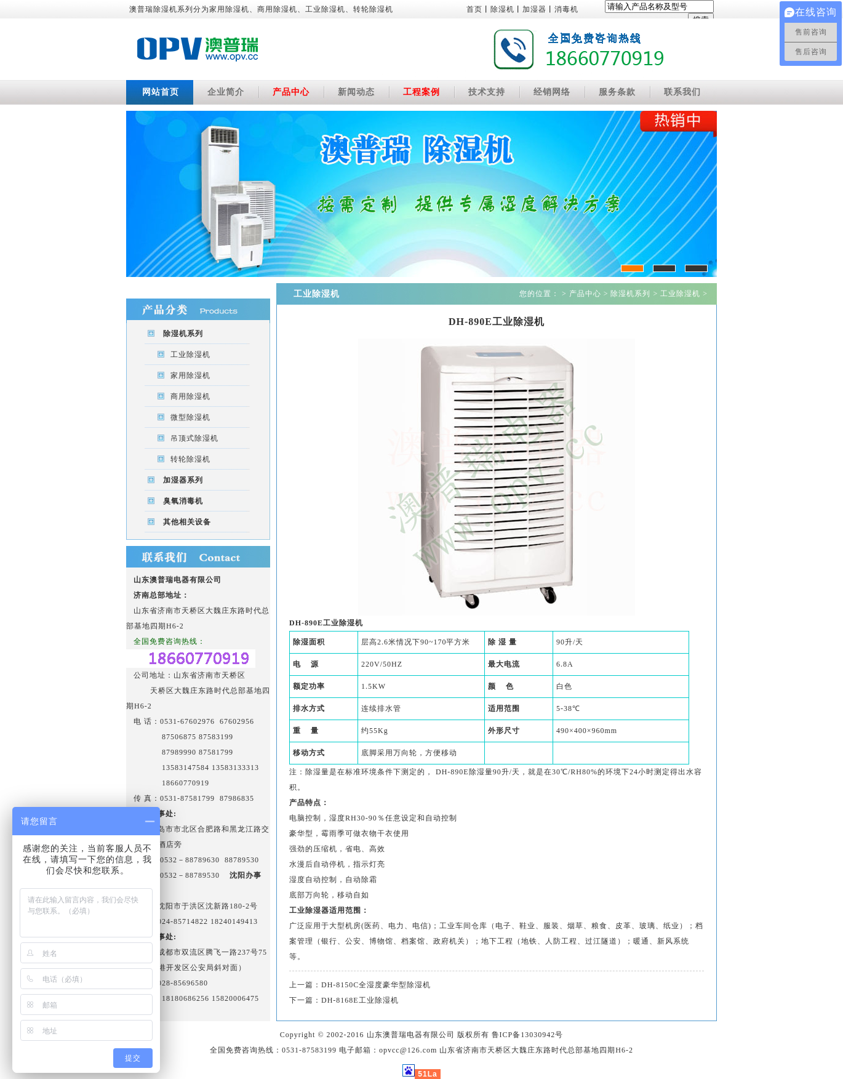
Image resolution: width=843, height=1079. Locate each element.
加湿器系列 (183, 480)
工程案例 (421, 92)
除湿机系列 (183, 333)
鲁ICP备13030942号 (528, 1034)
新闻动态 (356, 92)
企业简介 (225, 92)
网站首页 (160, 92)
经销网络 (551, 92)
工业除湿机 (190, 354)
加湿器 (534, 9)
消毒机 (566, 9)
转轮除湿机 (190, 459)
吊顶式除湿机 (194, 438)
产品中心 (291, 92)
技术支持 (486, 92)
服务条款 (617, 92)
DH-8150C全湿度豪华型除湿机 (376, 985)
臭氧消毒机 (183, 501)
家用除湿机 (190, 375)
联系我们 (682, 92)
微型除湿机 (190, 417)
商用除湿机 (190, 396)
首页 (474, 9)
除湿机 (502, 9)
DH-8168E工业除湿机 (360, 1000)
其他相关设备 (187, 522)
